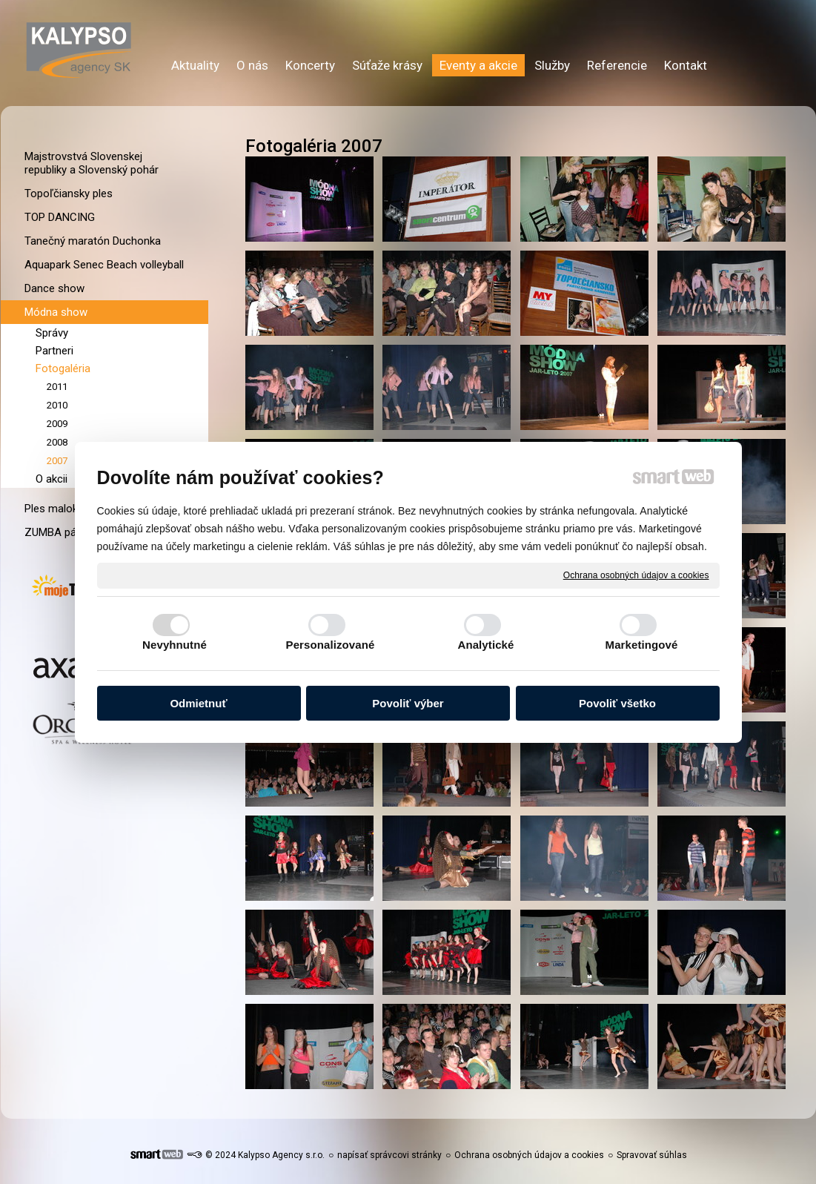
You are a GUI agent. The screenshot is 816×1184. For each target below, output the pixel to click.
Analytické (485, 644)
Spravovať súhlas (652, 1155)
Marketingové (642, 644)
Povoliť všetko (617, 703)
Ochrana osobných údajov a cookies (636, 574)
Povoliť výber (407, 703)
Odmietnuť (198, 703)
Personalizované (330, 644)
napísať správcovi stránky (389, 1155)
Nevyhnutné (174, 644)
